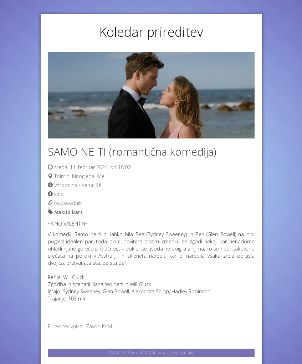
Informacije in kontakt (173, 353)
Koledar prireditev (151, 32)
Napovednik (68, 202)
